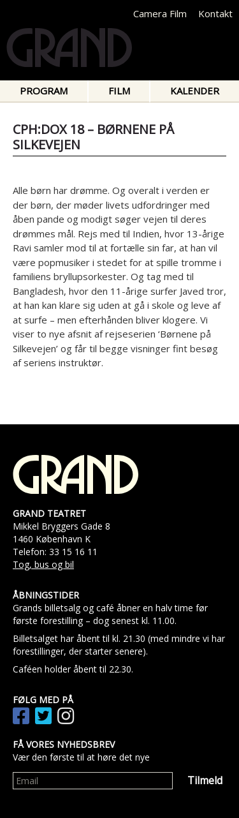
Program (44, 90)
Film (119, 90)
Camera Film (160, 13)
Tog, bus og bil (43, 564)
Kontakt (215, 13)
